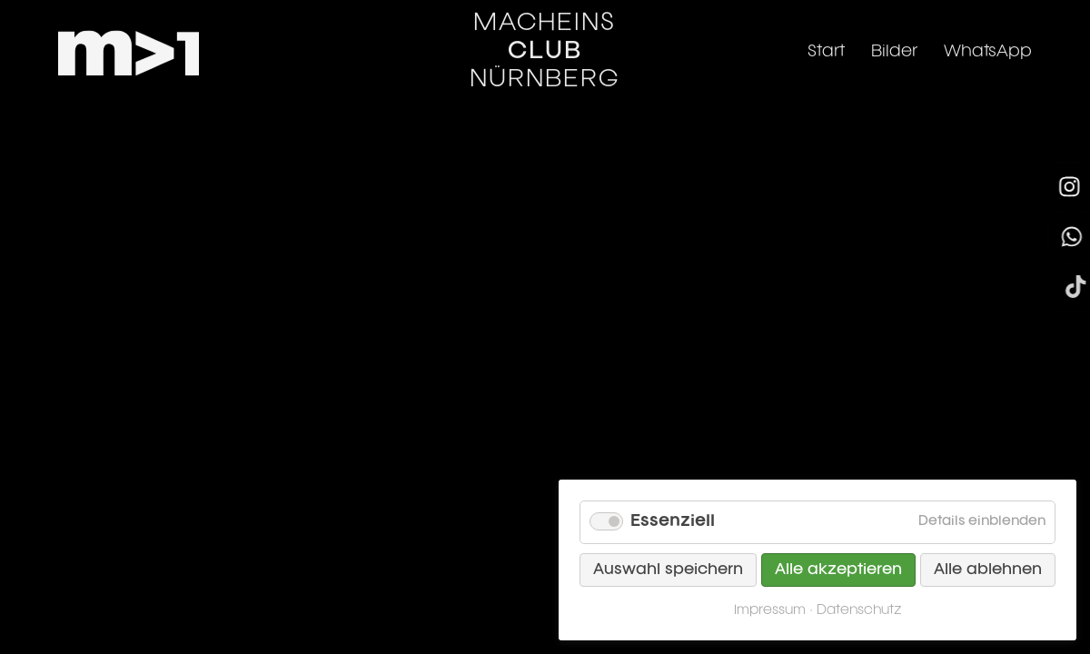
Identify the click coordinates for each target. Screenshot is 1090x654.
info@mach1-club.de (141, 548)
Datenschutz (228, 596)
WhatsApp (988, 39)
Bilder (894, 39)
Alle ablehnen (988, 570)
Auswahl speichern (668, 570)
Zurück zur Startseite (545, 280)
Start (826, 39)
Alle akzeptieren (838, 570)
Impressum (103, 596)
